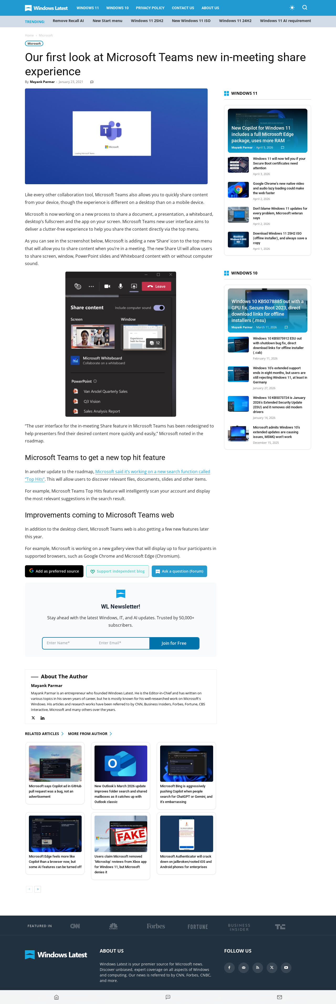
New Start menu (107, 20)
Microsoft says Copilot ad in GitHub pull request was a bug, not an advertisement (55, 791)
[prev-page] (29, 889)
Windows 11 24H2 (235, 20)
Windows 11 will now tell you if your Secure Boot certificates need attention (279, 163)
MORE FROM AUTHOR (87, 733)
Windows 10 (117, 8)
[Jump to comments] (168, 997)
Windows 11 (88, 8)
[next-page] (37, 889)
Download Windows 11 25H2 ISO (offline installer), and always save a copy (280, 238)
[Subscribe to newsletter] (279, 997)
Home (29, 35)
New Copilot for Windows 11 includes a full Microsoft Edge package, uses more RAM (263, 134)
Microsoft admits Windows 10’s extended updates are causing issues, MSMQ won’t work (276, 432)
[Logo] (49, 8)
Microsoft (34, 43)
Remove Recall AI (68, 20)
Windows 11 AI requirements (286, 20)
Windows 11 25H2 (147, 20)
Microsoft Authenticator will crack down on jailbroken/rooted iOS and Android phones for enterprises (186, 861)
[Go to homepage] (56, 997)
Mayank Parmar (42, 82)
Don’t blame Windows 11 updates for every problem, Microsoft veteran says (280, 213)
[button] (304, 8)
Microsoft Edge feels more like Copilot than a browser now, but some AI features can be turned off (55, 861)
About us (210, 8)
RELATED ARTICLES (42, 733)
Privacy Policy (150, 8)
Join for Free (174, 643)
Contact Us (183, 8)
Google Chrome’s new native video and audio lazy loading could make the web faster (278, 188)
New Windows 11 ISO (191, 20)
